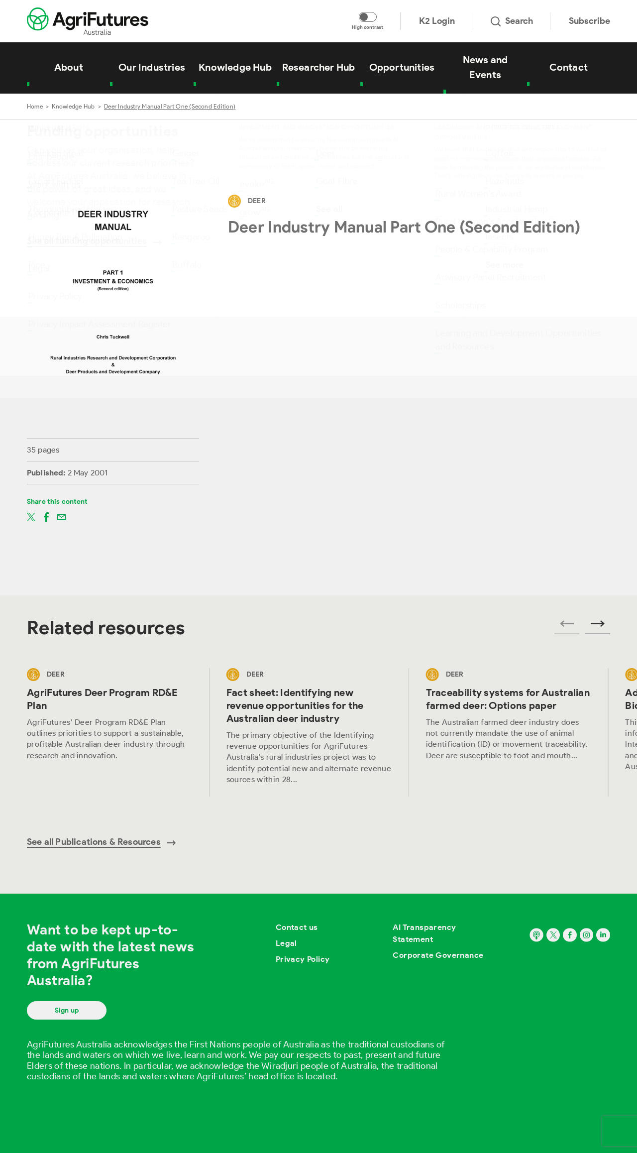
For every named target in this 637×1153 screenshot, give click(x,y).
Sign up (67, 1010)
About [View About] (68, 67)
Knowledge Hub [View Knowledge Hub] (235, 67)
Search (512, 20)
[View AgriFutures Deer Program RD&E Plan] (110, 732)
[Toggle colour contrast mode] (368, 17)
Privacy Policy (303, 959)
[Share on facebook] (46, 516)
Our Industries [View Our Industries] (151, 67)
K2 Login (437, 20)
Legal (286, 943)
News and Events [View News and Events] (485, 67)
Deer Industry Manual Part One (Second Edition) (169, 106)
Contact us (297, 927)
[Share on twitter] (31, 516)
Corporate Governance (438, 955)
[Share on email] (61, 516)
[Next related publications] (597, 626)
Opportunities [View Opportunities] (402, 67)
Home (35, 106)
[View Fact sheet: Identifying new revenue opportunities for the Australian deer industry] (309, 732)
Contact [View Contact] (568, 67)
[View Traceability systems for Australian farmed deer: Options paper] (509, 732)
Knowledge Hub (73, 106)
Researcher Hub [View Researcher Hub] (318, 67)
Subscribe (589, 20)
